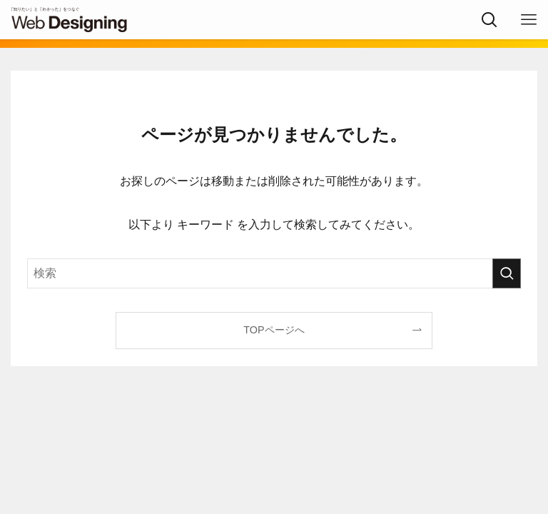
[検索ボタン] (489, 19)
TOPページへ (273, 330)
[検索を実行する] (506, 273)
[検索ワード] (273, 273)
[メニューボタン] (528, 19)
